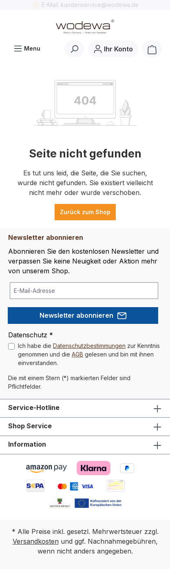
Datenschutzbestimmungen (89, 345)
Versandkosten (36, 541)
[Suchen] (74, 48)
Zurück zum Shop (85, 211)
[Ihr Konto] (113, 48)
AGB (77, 354)
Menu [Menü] (26, 47)
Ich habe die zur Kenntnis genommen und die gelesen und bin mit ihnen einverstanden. (89, 354)
